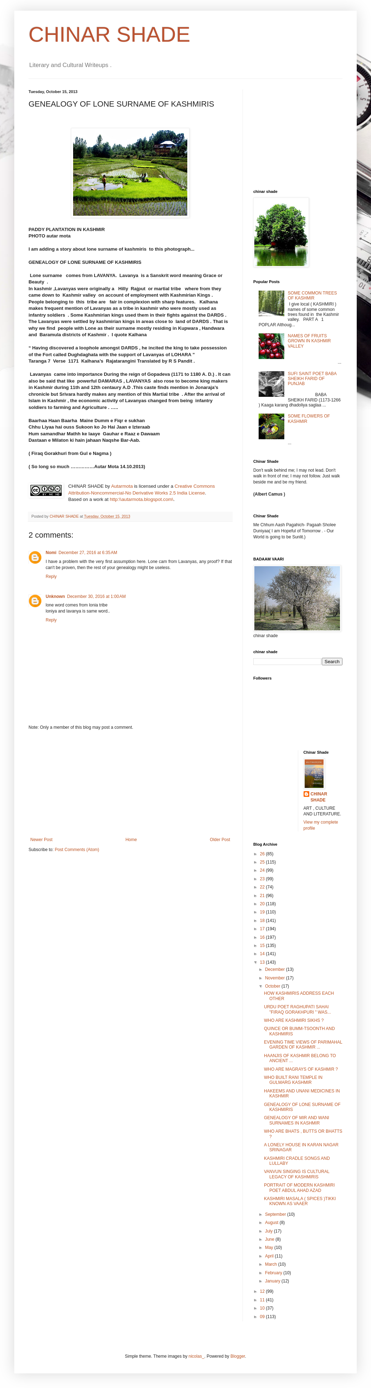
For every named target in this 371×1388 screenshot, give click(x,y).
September (276, 1214)
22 (263, 887)
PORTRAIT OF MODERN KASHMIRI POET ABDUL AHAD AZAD (299, 1188)
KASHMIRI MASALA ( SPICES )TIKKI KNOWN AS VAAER (300, 1201)
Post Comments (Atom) (77, 849)
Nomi (51, 552)
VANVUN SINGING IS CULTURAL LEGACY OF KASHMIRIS (296, 1174)
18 (263, 920)
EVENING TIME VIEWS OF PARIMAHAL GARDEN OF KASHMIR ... (303, 1045)
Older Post (220, 839)
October (273, 986)
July (269, 1231)
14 (263, 953)
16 (263, 937)
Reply (51, 576)
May (269, 1247)
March (271, 1264)
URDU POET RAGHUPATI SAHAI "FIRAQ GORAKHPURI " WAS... (297, 1009)
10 (263, 1308)
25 (263, 862)
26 (263, 853)
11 (263, 1299)
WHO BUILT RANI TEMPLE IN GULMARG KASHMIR (293, 1080)
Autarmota (122, 486)
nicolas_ (196, 1356)
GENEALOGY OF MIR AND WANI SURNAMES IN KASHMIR (296, 1120)
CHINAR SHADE (109, 34)
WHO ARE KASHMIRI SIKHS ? (294, 1020)
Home (131, 839)
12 (263, 1291)
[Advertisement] (130, 783)
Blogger (237, 1356)
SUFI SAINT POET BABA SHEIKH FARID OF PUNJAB (312, 378)
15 (263, 945)
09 (263, 1316)
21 (263, 895)
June (270, 1239)
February (274, 1272)
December (275, 969)
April (270, 1256)
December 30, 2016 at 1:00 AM (96, 596)
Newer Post (41, 839)
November (275, 977)
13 (263, 962)
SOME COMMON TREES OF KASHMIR (312, 296)
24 (263, 870)
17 (263, 928)
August (272, 1222)
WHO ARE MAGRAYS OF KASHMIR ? (301, 1069)
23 (263, 878)
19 (263, 912)
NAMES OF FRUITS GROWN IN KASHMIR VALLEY (309, 341)
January (273, 1281)
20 (263, 903)
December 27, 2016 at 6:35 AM (88, 552)
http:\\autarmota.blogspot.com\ (141, 499)
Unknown (55, 596)
